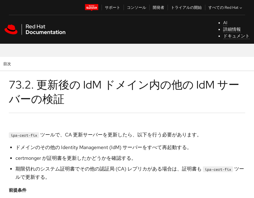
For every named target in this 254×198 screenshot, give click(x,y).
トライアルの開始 (186, 7)
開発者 (158, 7)
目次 (8, 63)
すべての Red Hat (225, 7)
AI (225, 23)
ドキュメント (236, 36)
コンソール (136, 7)
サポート (112, 7)
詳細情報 (232, 29)
